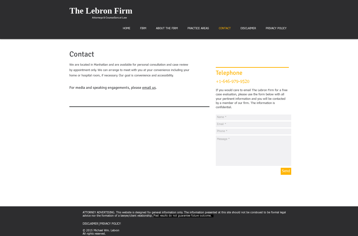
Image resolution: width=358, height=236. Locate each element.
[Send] (286, 171)
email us (149, 87)
